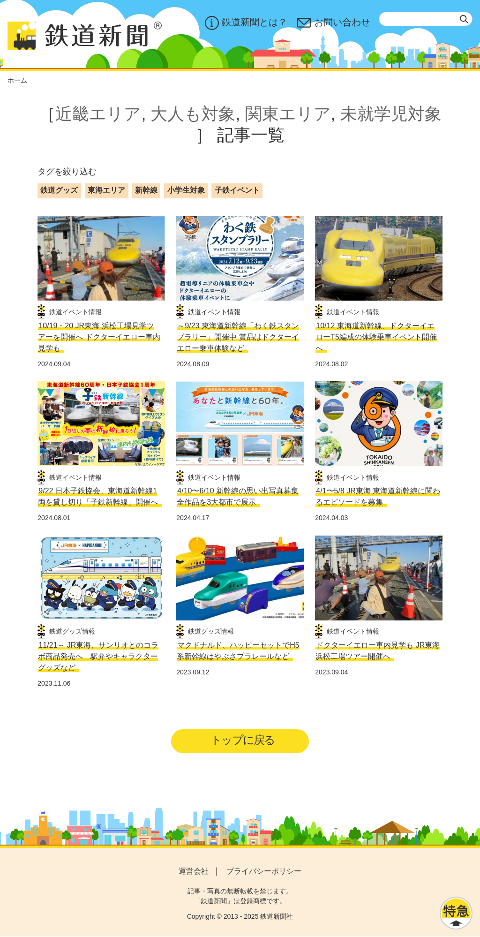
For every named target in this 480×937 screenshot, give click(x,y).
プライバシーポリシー (263, 872)
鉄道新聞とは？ (245, 23)
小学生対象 (186, 190)
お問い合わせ (333, 23)
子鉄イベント (237, 190)
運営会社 (194, 872)
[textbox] (425, 19)
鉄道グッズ (59, 190)
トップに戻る (243, 740)
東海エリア (106, 190)
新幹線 (146, 190)
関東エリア (288, 113)
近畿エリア (98, 113)
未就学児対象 (391, 113)
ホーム (17, 80)
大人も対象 (192, 113)
